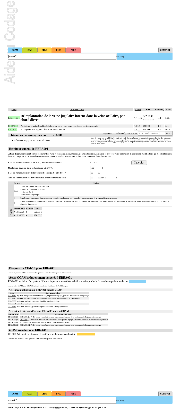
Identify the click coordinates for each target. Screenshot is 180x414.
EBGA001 (13, 281)
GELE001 (24, 320)
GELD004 (12, 304)
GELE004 (12, 306)
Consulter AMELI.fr (64, 156)
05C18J (12, 334)
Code (14, 109)
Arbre (138, 109)
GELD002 (12, 301)
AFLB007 (12, 298)
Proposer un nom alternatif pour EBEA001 (120, 133)
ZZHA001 (24, 317)
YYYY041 (24, 322)
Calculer (139, 162)
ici (114, 142)
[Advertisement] (90, 23)
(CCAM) (120, 56)
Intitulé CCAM (77, 109)
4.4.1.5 (138, 117)
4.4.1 (16, 190)
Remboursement (148, 120)
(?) (65, 172)
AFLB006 (12, 296)
